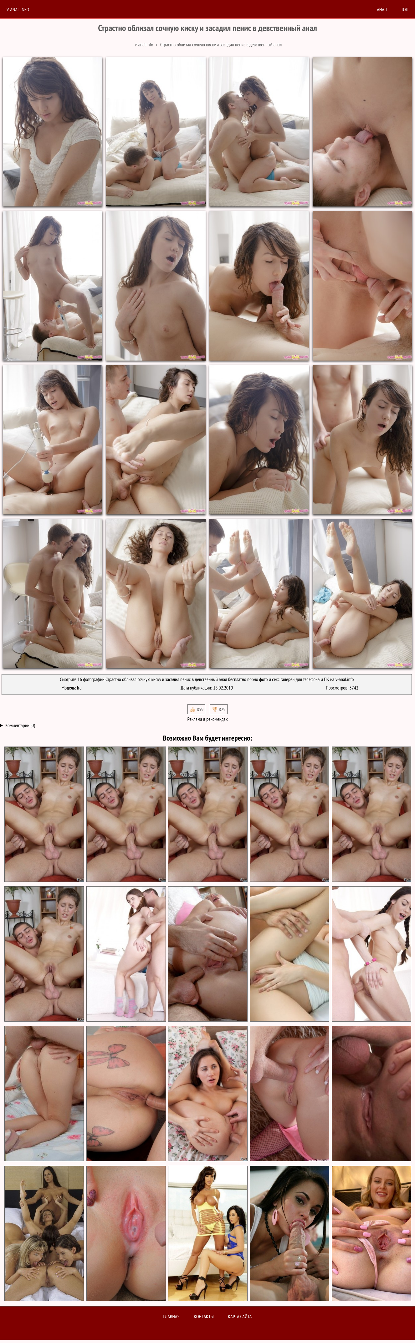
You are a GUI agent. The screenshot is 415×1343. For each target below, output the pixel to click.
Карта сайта (240, 1316)
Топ (404, 9)
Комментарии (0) (20, 725)
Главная (171, 1316)
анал (382, 9)
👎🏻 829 (219, 709)
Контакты (204, 1316)
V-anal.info (18, 9)
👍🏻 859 (196, 709)
